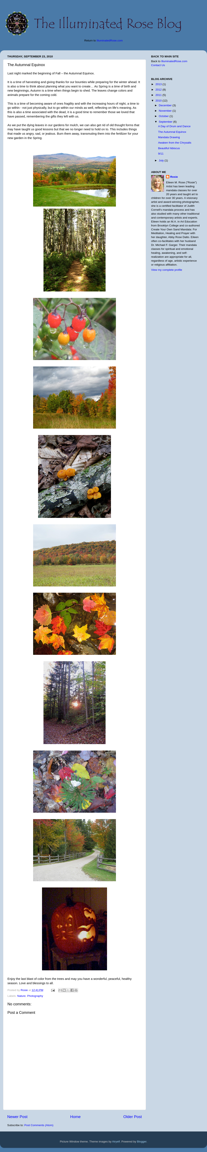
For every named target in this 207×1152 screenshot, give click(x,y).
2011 (158, 95)
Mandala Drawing (169, 137)
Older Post (132, 1117)
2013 (158, 84)
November (165, 110)
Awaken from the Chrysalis (174, 142)
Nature (21, 995)
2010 (158, 100)
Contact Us (158, 65)
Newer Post (17, 1117)
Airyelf (116, 1141)
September (166, 121)
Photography (35, 995)
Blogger (142, 1141)
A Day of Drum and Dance (174, 126)
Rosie (174, 176)
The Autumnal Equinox (172, 131)
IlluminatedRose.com (110, 40)
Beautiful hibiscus (169, 148)
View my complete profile (166, 269)
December (165, 105)
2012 (158, 89)
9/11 (161, 153)
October (164, 116)
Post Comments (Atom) (38, 1125)
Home (75, 1117)
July (162, 160)
